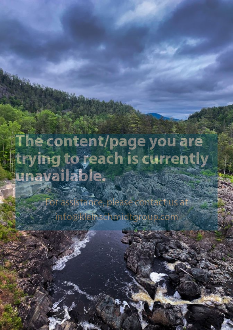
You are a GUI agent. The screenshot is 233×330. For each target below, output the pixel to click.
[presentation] (116, 165)
